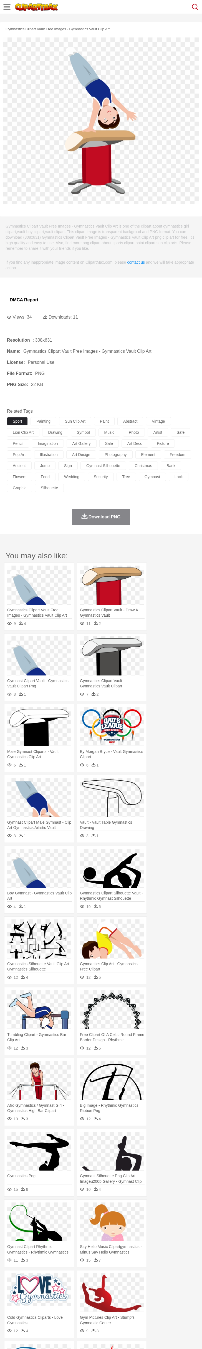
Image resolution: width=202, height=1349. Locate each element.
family (63, 1297)
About (11, 1338)
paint (104, 421)
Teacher (45, 1305)
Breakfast (27, 1313)
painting (43, 421)
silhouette (49, 488)
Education (122, 1305)
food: (11, 1313)
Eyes (136, 1297)
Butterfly (59, 1288)
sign (68, 465)
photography (116, 454)
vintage (158, 421)
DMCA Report (24, 299)
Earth (97, 1280)
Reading (92, 1305)
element (148, 454)
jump (45, 465)
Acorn (27, 1280)
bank (170, 465)
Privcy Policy (45, 1338)
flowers (19, 477)
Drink (69, 1313)
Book (58, 1305)
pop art (19, 454)
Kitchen (176, 1313)
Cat (72, 1288)
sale (109, 443)
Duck (118, 1288)
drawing (55, 432)
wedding (71, 477)
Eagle (130, 1288)
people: (13, 1296)
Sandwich (124, 1313)
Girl (185, 1297)
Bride (50, 1297)
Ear (126, 1297)
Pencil (106, 1305)
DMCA (82, 1338)
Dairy (42, 1313)
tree (126, 477)
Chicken (84, 1288)
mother (77, 1297)
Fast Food (84, 1313)
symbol (83, 432)
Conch (84, 1280)
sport (17, 421)
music (109, 432)
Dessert (55, 1313)
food (45, 477)
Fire (108, 1280)
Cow (97, 1288)
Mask (27, 1297)
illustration (49, 454)
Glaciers (134, 1280)
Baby (39, 1297)
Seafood (142, 1313)
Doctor (115, 1297)
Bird (46, 1288)
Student (29, 1305)
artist (157, 432)
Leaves (56, 1280)
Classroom (74, 1305)
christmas (143, 465)
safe (181, 432)
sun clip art (75, 421)
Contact (65, 1338)
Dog (108, 1288)
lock (179, 477)
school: (13, 1305)
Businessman (96, 1297)
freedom (177, 454)
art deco (134, 443)
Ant (26, 1288)
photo (134, 432)
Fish (158, 1288)
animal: (13, 1288)
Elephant (145, 1288)
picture (163, 443)
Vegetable (159, 1313)
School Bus (142, 1305)
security (101, 477)
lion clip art (23, 432)
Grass (148, 1280)
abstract (130, 421)
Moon (178, 1280)
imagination (48, 443)
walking (150, 1297)
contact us (136, 262)
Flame (119, 1280)
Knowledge (173, 1305)
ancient (19, 465)
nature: (12, 1280)
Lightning (163, 1280)
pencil (18, 443)
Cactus (70, 1280)
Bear (35, 1288)
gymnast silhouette (103, 465)
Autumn (41, 1280)
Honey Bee (184, 1288)
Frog (169, 1288)
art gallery (81, 443)
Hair (175, 1297)
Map (158, 1305)
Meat (109, 1313)
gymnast (152, 477)
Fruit (98, 1313)
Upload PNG (103, 1338)
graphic (19, 488)
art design (81, 454)
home (164, 1297)
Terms (25, 1338)
